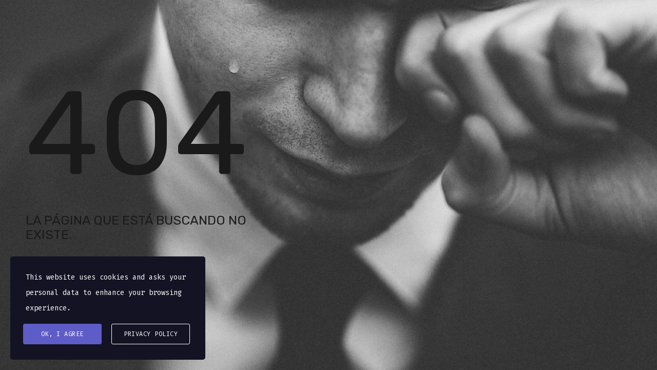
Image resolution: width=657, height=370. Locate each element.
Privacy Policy (151, 334)
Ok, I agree (62, 334)
